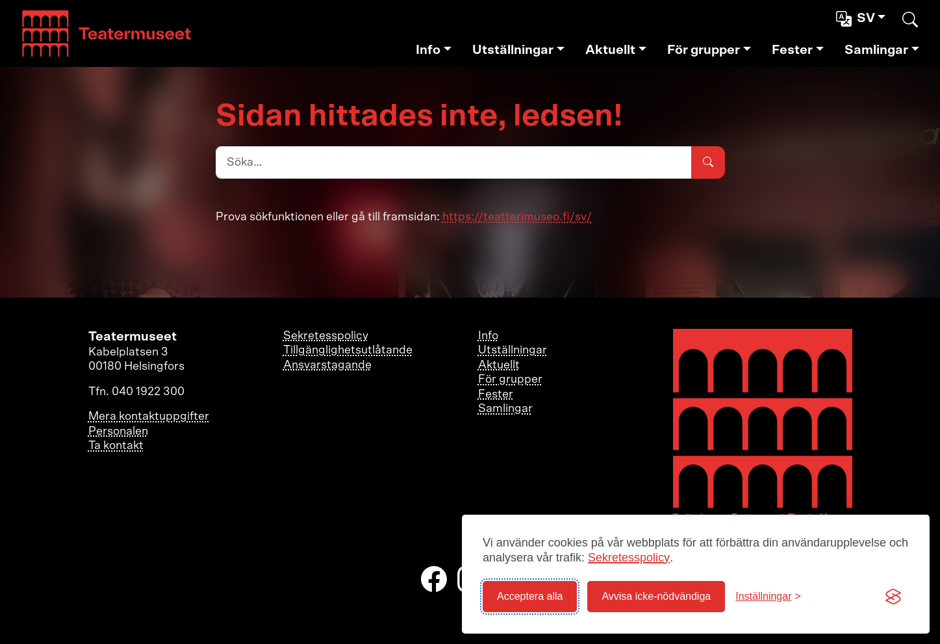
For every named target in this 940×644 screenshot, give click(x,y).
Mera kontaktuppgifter (148, 416)
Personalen (118, 431)
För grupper (703, 50)
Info (428, 50)
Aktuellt (610, 50)
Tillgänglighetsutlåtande (348, 350)
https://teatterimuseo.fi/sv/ (517, 217)
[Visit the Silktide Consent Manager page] (893, 596)
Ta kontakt (116, 446)
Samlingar (876, 50)
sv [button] (857, 19)
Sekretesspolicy (629, 557)
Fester (792, 50)
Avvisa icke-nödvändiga (656, 596)
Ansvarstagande (327, 365)
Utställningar (512, 50)
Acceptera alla (530, 596)
